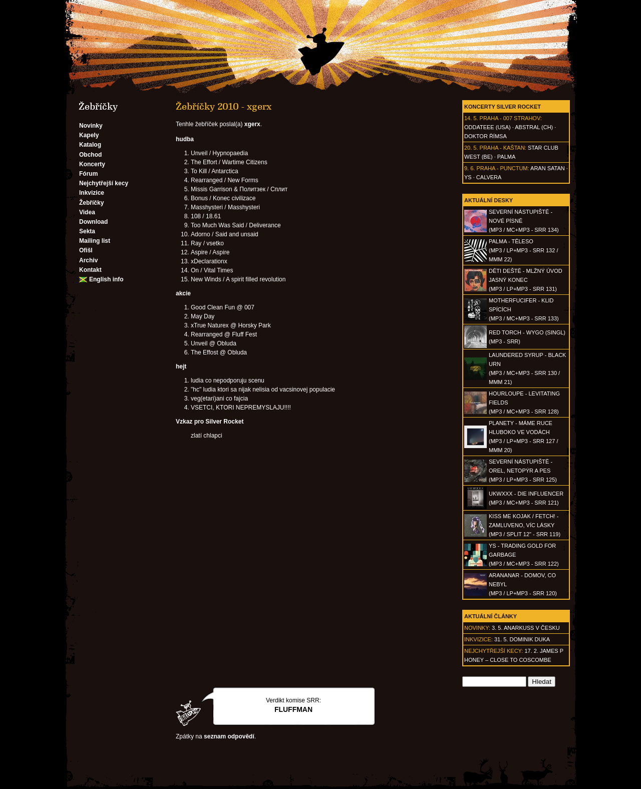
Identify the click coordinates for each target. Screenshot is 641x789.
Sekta (87, 231)
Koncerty (92, 164)
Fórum (88, 173)
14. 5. (471, 118)
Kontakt (90, 269)
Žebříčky (91, 202)
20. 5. (471, 148)
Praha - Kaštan (502, 148)
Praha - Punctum (501, 168)
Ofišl (86, 250)
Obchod (90, 154)
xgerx (252, 124)
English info (106, 279)
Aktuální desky (488, 200)
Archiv (88, 260)
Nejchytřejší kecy (103, 183)
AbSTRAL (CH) (534, 127)
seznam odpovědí (229, 736)
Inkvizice (91, 192)
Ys (468, 177)
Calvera (489, 177)
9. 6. (469, 168)
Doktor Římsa (485, 136)
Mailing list (94, 240)
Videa (87, 212)
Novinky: (477, 628)
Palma (506, 157)
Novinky (91, 125)
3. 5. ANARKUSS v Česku (526, 628)
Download (93, 221)
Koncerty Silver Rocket (502, 107)
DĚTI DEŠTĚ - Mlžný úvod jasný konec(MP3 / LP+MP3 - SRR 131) (525, 280)
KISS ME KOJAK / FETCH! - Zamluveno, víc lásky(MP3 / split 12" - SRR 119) (524, 525)
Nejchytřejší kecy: (493, 651)
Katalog (90, 144)
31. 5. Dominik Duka (522, 639)
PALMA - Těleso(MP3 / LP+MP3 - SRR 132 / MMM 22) (523, 250)
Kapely (89, 135)
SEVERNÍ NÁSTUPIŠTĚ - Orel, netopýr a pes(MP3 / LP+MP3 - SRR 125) (523, 471)
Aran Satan (547, 168)
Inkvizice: (478, 639)
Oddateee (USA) (487, 127)
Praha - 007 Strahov (510, 118)
